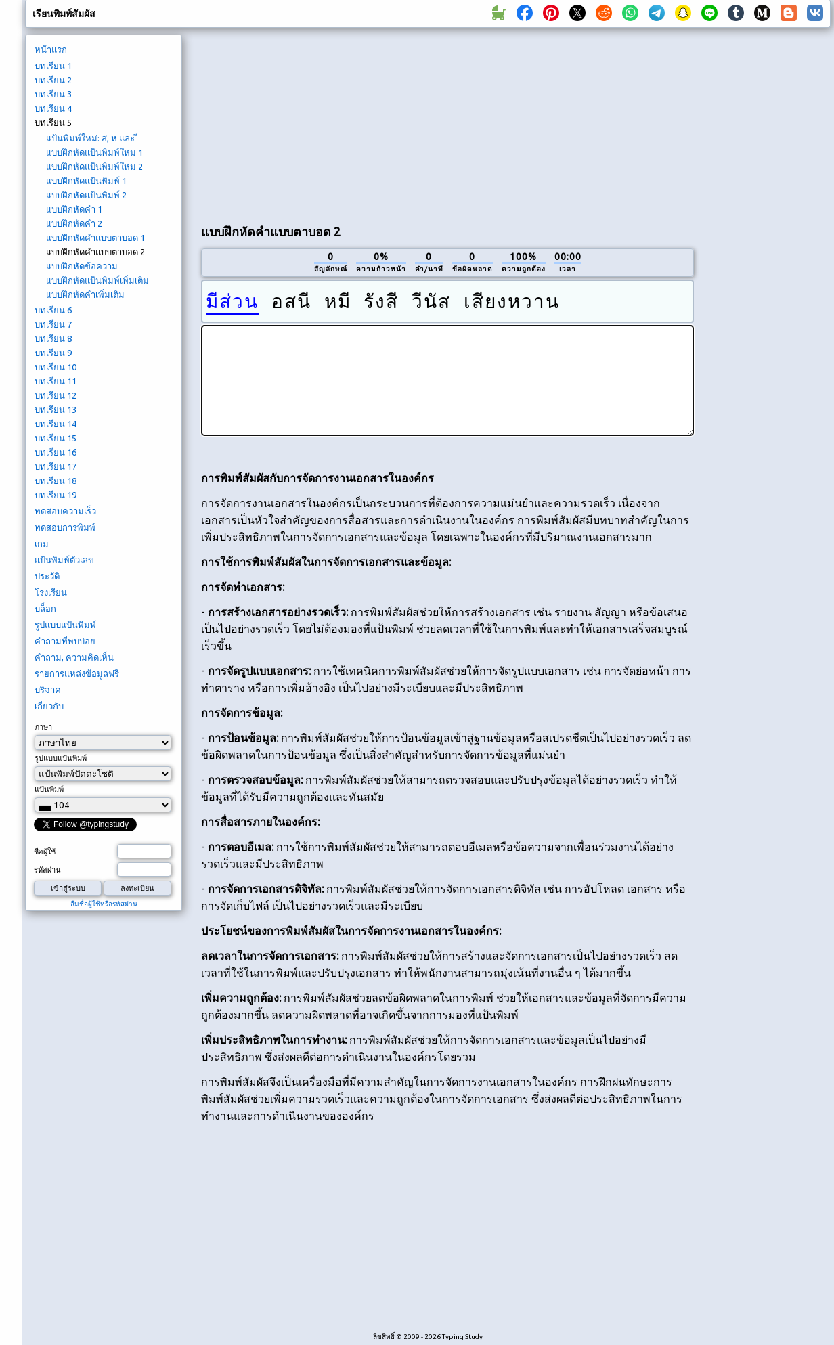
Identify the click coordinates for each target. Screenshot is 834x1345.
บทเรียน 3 (53, 94)
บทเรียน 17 (55, 466)
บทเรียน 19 (55, 495)
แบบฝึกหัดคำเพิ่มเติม (85, 294)
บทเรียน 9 (53, 352)
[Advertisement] (291, 122)
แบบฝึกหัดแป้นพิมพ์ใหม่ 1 (94, 152)
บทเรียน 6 (53, 310)
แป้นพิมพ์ (49, 789)
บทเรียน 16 (55, 452)
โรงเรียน (51, 592)
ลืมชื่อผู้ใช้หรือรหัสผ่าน (103, 904)
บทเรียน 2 (53, 80)
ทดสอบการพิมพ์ (65, 527)
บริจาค (48, 689)
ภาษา (43, 727)
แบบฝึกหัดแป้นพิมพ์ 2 (86, 195)
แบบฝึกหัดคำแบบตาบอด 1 (95, 237)
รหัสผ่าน (47, 870)
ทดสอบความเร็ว (65, 511)
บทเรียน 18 (55, 480)
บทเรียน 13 (55, 409)
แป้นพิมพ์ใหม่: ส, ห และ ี (91, 138)
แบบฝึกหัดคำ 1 (74, 209)
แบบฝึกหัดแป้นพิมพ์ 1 (86, 180)
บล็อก (45, 608)
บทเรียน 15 (55, 438)
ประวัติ (47, 576)
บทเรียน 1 (53, 65)
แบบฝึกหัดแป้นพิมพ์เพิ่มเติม (97, 280)
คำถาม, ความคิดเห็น (74, 657)
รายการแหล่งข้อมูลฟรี (77, 673)
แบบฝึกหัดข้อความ (82, 266)
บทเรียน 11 (55, 381)
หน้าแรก (51, 49)
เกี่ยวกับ (49, 706)
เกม (42, 543)
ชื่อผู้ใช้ (45, 851)
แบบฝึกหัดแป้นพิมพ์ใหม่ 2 (94, 166)
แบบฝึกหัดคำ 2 (74, 223)
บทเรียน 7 (53, 324)
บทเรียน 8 (53, 338)
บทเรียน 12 (55, 395)
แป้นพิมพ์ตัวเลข (64, 560)
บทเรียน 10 (55, 367)
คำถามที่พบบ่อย (65, 641)
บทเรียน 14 (55, 423)
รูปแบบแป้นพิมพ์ (65, 625)
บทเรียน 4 (53, 108)
